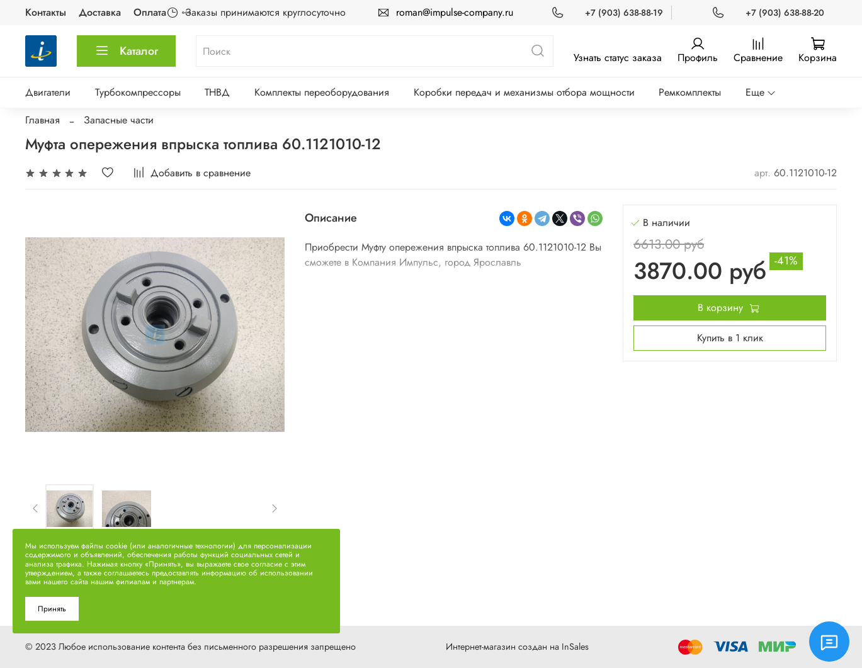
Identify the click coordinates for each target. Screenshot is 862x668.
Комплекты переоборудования (321, 92)
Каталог (126, 51)
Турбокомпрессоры (138, 92)
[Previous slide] (35, 508)
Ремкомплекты (690, 92)
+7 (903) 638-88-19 (624, 12)
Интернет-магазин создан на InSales (517, 646)
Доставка (100, 12)
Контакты (45, 12)
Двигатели (48, 92)
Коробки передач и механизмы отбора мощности (524, 92)
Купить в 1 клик (730, 338)
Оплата (149, 12)
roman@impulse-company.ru (454, 12)
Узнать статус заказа (618, 57)
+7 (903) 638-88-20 (785, 12)
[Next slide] (274, 508)
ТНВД (217, 92)
